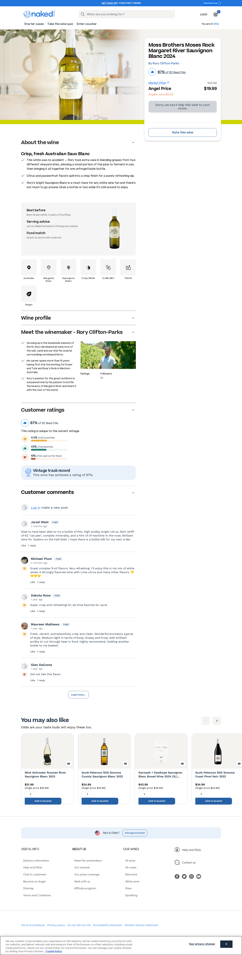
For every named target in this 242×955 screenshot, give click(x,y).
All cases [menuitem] (128, 867)
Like (24, 545)
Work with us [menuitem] (80, 881)
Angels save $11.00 (160, 94)
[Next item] (217, 721)
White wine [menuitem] (130, 881)
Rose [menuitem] (126, 888)
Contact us (212, 3)
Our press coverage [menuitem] (84, 874)
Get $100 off (110, 3)
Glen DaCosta (41, 665)
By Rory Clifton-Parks (163, 63)
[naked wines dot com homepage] (39, 14)
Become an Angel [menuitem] (32, 881)
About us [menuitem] (79, 849)
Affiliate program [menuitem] (83, 888)
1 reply (32, 545)
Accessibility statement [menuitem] (107, 925)
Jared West (40, 522)
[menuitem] (34, 24)
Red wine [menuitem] (129, 874)
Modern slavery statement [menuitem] (141, 925)
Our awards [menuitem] (80, 867)
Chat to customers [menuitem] (32, 874)
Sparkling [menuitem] (129, 895)
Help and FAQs (191, 850)
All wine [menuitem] (128, 860)
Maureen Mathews (45, 624)
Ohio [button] (216, 24)
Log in (203, 14)
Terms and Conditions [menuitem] (35, 895)
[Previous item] (205, 721)
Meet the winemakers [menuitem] (86, 860)
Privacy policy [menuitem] (56, 925)
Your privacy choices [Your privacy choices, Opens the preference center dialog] (202, 945)
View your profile (24, 507)
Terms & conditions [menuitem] (33, 925)
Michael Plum (41, 559)
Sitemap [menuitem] (26, 888)
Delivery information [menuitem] (34, 860)
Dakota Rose (41, 595)
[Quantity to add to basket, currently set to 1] (30, 797)
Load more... (78, 694)
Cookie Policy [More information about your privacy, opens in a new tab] (53, 951)
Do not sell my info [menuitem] (79, 925)
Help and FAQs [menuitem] (30, 867)
